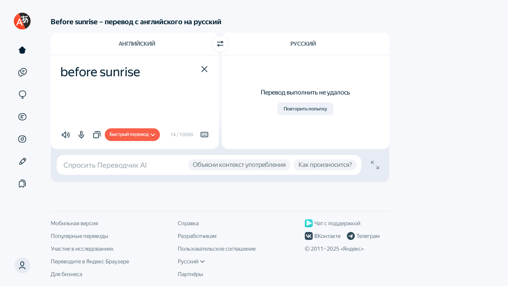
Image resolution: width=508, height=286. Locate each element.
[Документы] (22, 117)
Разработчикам (197, 236)
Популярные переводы (79, 236)
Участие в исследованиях (82, 248)
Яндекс (352, 248)
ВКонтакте (323, 236)
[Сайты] (22, 94)
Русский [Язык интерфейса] (191, 261)
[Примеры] (22, 72)
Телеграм (363, 236)
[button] (204, 69)
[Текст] (22, 50)
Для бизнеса (66, 274)
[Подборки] (22, 183)
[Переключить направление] (220, 44)
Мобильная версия (74, 223)
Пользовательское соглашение (217, 248)
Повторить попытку (305, 109)
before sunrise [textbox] (100, 71)
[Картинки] (22, 139)
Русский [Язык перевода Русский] (303, 44)
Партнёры (190, 274)
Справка (188, 223)
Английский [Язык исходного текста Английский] (137, 44)
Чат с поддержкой (332, 223)
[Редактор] (22, 161)
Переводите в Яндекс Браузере (90, 261)
